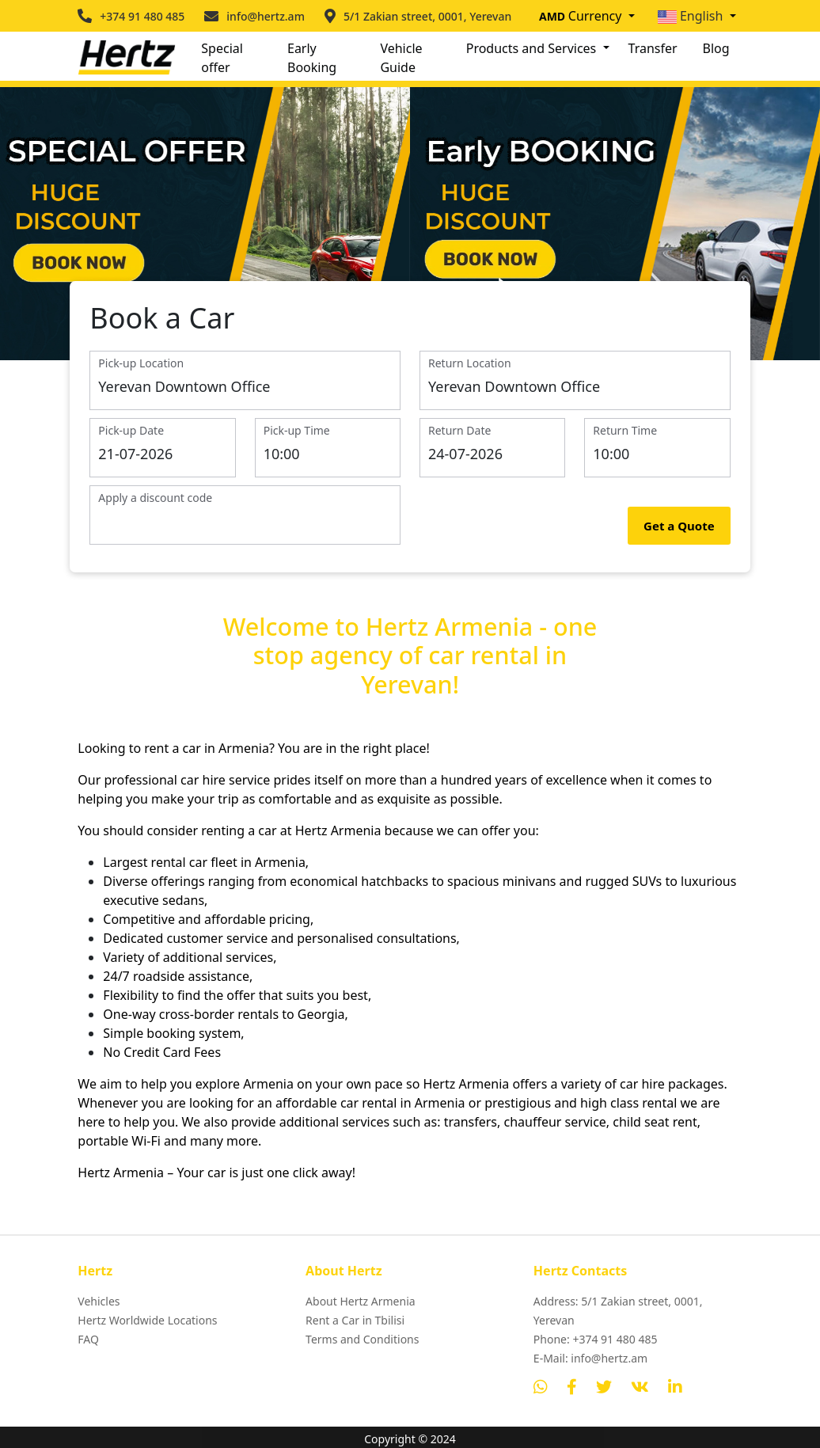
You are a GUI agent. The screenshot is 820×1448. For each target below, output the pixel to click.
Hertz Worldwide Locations (147, 1320)
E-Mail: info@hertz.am (590, 1358)
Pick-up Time (297, 431)
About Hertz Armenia (361, 1301)
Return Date (459, 431)
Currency (582, 16)
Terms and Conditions (362, 1339)
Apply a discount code (155, 498)
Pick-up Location (141, 363)
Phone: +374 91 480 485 (595, 1339)
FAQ (88, 1339)
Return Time (625, 431)
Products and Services (533, 48)
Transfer (653, 48)
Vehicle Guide (401, 58)
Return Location (469, 363)
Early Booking (311, 58)
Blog (716, 48)
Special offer (222, 58)
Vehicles (99, 1301)
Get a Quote (679, 526)
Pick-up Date (131, 431)
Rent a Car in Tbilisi (355, 1320)
